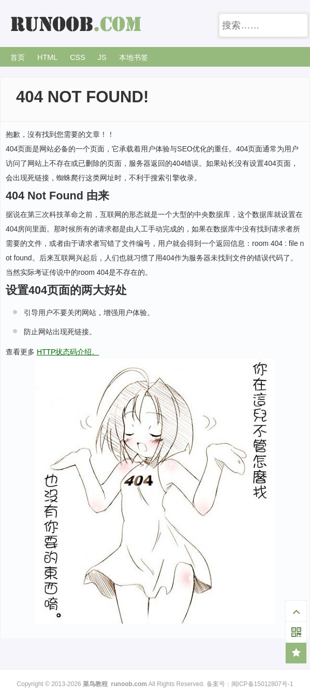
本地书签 (133, 57)
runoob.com (129, 684)
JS (102, 57)
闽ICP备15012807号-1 (262, 684)
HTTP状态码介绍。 (68, 352)
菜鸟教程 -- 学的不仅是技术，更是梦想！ (77, 24)
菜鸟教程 (95, 684)
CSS (77, 57)
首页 (17, 57)
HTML (47, 57)
